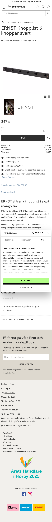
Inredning (26, 1)
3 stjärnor (8, 298)
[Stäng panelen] (48, 233)
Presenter (37, 1)
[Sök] (48, 13)
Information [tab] (26, 240)
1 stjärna (4, 298)
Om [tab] (42, 240)
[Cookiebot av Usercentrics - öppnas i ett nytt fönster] (32, 233)
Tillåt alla (26, 281)
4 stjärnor (10, 298)
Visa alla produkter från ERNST (14, 185)
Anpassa (26, 287)
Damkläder (15, 1)
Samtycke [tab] (9, 240)
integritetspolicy (9, 373)
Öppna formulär (8, 177)
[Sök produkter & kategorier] (24, 13)
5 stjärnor (12, 298)
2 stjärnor (6, 298)
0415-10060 (10, 393)
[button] (3, 7)
